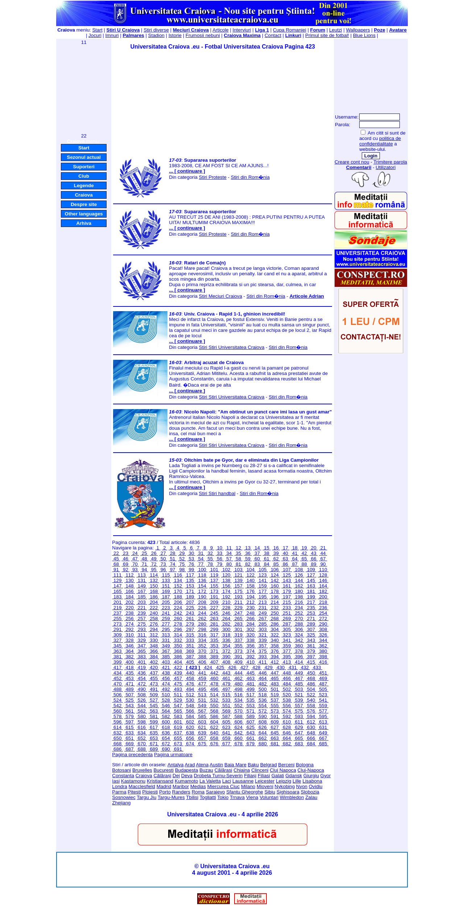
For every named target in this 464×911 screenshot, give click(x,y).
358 (274, 645)
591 (274, 716)
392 (250, 656)
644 (262, 732)
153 (190, 586)
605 (226, 722)
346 (129, 645)
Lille (297, 781)
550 (214, 705)
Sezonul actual (84, 157)
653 (153, 738)
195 (262, 596)
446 (262, 673)
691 (178, 749)
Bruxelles (142, 770)
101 (214, 569)
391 (238, 656)
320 (250, 635)
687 (129, 749)
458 (190, 678)
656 (190, 738)
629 (299, 727)
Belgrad (268, 764)
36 (248, 553)
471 (129, 684)
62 (276, 558)
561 (129, 711)
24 (135, 553)
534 (238, 700)
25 (144, 553)
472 (141, 684)
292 (129, 629)
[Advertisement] (83, 88)
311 (141, 635)
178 (274, 591)
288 (299, 624)
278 (178, 624)
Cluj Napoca (283, 770)
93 (135, 569)
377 (286, 651)
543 (129, 705)
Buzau (206, 770)
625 (250, 727)
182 (323, 591)
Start (97, 30)
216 (299, 602)
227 (214, 607)
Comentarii (359, 167)
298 (202, 629)
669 (129, 743)
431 (292, 667)
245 (214, 613)
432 (304, 667)
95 (154, 569)
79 (220, 564)
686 (117, 749)
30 (191, 553)
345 (117, 645)
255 (117, 618)
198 (299, 596)
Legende (84, 185)
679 (250, 743)
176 (250, 591)
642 (238, 732)
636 (166, 732)
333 (190, 640)
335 (214, 640)
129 (117, 580)
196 (274, 596)
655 (178, 738)
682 (286, 743)
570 (238, 711)
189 (190, 596)
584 (190, 716)
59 (248, 558)
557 (299, 705)
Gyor (325, 775)
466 (286, 678)
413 (286, 662)
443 (226, 673)
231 (262, 607)
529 (178, 700)
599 (153, 722)
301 (238, 629)
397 (311, 656)
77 (201, 564)
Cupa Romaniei (289, 30)
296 (178, 629)
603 (202, 722)
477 (202, 684)
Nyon (301, 786)
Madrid (164, 786)
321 (262, 635)
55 (210, 558)
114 (153, 575)
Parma (119, 792)
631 (323, 727)
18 (295, 548)
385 (166, 656)
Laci (226, 781)
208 (202, 602)
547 (178, 705)
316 (202, 635)
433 (316, 667)
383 (141, 656)
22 (116, 553)
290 (323, 624)
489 (129, 689)
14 (257, 548)
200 (323, 596)
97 (173, 569)
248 (250, 613)
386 (178, 656)
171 (190, 591)
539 (299, 700)
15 (266, 548)
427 (244, 667)
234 (299, 607)
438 (166, 673)
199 (311, 596)
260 (178, 618)
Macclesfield (142, 786)
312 (153, 635)
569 (226, 711)
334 (202, 640)
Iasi (116, 781)
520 (286, 694)
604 (214, 722)
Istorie (175, 35)
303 (262, 629)
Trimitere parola (390, 162)
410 (250, 662)
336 (226, 640)
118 (202, 575)
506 (117, 694)
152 (178, 586)
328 (129, 640)
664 (286, 738)
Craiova (84, 195)
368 (178, 651)
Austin (216, 764)
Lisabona (312, 781)
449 (299, 673)
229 (238, 607)
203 (141, 602)
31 (201, 553)
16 (276, 548)
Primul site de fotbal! (327, 35)
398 (323, 656)
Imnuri (112, 35)
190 (202, 596)
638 (190, 732)
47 (135, 558)
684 (311, 743)
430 (280, 667)
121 (238, 575)
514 (214, 694)
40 (285, 553)
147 (117, 586)
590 (262, 716)
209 (214, 602)
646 (286, 732)
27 (163, 553)
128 (323, 575)
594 (311, 716)
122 (250, 575)
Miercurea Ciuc (223, 786)
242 (178, 613)
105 (262, 569)
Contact (273, 35)
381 (117, 656)
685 (323, 743)
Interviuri (241, 30)
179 (286, 591)
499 (250, 689)
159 (262, 586)
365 (141, 651)
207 (190, 602)
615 (129, 727)
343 (311, 640)
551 (226, 705)
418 (129, 667)
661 (250, 738)
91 (116, 569)
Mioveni (265, 786)
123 (262, 575)
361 (311, 645)
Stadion (156, 35)
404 (178, 662)
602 (190, 722)
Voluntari (269, 797)
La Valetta (210, 781)
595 (323, 716)
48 (144, 558)
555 (274, 705)
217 (311, 602)
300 (226, 629)
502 (286, 689)
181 (311, 591)
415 (311, 662)
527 (153, 700)
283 (238, 624)
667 (323, 738)
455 (153, 678)
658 (214, 738)
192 (226, 596)
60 (257, 558)
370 (202, 651)
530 (190, 700)
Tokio (222, 797)
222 (153, 607)
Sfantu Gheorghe (244, 792)
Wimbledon (292, 797)
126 (299, 575)
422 (178, 667)
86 (285, 564)
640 (214, 732)
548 (190, 705)
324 (299, 635)
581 (153, 716)
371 (214, 651)
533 (226, 700)
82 (248, 564)
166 (129, 591)
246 (226, 613)
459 (202, 678)
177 (262, 591)
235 (311, 607)
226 (202, 607)
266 (250, 618)
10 (220, 548)
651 (129, 738)
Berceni (286, 764)
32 (210, 553)
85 (276, 564)
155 (214, 586)
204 (153, 602)
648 (311, 732)
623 (226, 727)
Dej (176, 775)
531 (202, 700)
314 (178, 635)
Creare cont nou (352, 162)
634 (141, 732)
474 (166, 684)
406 (202, 662)
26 (154, 553)
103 (238, 569)
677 (226, 743)
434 (117, 673)
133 (166, 580)
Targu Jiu (146, 797)
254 (323, 613)
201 (117, 602)
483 (274, 684)
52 (182, 558)
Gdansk (293, 775)
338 (250, 640)
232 (274, 607)
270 (299, 618)
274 (129, 624)
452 (117, 678)
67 (323, 558)
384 (153, 656)
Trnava (237, 797)
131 (141, 580)
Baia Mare (235, 764)
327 (117, 640)
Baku (253, 764)
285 (262, 624)
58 (239, 558)
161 (286, 586)
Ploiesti (150, 792)
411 (262, 662)
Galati (278, 775)
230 (250, 607)
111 (117, 575)
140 (250, 580)
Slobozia (310, 792)
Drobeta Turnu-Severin (218, 775)
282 (226, 624)
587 (226, 716)
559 (323, 705)
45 (116, 558)
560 (117, 711)
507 (129, 694)
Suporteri (84, 166)
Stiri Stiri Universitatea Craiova (232, 347)
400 (129, 662)
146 (323, 580)
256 (129, 618)
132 (153, 580)
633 (129, 732)
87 (295, 564)
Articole (220, 30)
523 (323, 694)
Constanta (123, 775)
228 (226, 607)
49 (154, 558)
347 (141, 645)
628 (286, 727)
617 (153, 727)
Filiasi (264, 775)
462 (238, 678)
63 (285, 558)
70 (135, 564)
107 (286, 569)
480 (238, 684)
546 (166, 705)
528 (166, 700)
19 (304, 548)
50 (163, 558)
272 (323, 618)
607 (250, 722)
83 (257, 564)
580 (141, 716)
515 (226, 694)
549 (202, 705)
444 (238, 673)
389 (214, 656)
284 (250, 624)
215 (286, 602)
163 (311, 586)
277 (166, 624)
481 (250, 684)
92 (125, 569)
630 (311, 727)
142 (274, 580)
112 (129, 575)
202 (129, 602)
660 (238, 738)
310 (129, 635)
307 (311, 629)
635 (153, 732)
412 (274, 662)
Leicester (264, 781)
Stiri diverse (156, 30)
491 (153, 689)
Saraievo (215, 792)
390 (226, 656)
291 (117, 629)
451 (323, 673)
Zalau (311, 797)
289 (311, 624)
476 (190, 684)
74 (173, 564)
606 (238, 722)
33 (220, 553)
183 (117, 596)
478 (214, 684)
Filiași (250, 775)
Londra (119, 786)
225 (190, 607)
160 (274, 586)
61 (266, 558)
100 (202, 569)
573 (274, 711)
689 (153, 749)
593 (299, 716)
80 (229, 564)
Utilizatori (385, 167)
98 (182, 569)
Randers (181, 792)
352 (202, 645)
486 (311, 684)
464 (262, 678)
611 (299, 722)
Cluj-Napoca (311, 770)
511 (178, 694)
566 (190, 711)
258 (153, 618)
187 (166, 596)
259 (166, 618)
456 (166, 678)
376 (274, 651)
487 (323, 684)
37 (257, 553)
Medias (198, 786)
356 (250, 645)
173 (214, 591)
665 (299, 738)
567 (202, 711)
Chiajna (241, 770)
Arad (190, 764)
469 (323, 678)
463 (250, 678)
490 (141, 689)
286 (274, 624)
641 (226, 732)
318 (226, 635)
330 (153, 640)
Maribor (181, 786)
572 (262, 711)
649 (323, 732)
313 (166, 635)
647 (299, 732)
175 (238, 591)
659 (226, 738)
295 (166, 629)
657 (202, 738)
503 (299, 689)
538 (286, 700)
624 (238, 727)
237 (117, 613)
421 (166, 667)
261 (190, 618)
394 (274, 656)
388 (202, 656)
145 (311, 580)
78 (210, 564)
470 (117, 684)
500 (262, 689)
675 (202, 743)
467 (299, 678)
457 (178, 678)
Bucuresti (163, 770)
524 (117, 700)
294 (153, 629)
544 (141, 705)
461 (226, 678)
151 (166, 586)
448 (286, 673)
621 (202, 727)
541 (323, 700)
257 (141, 618)
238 (129, 613)
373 (238, 651)
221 (141, 607)
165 (117, 591)
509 (153, 694)
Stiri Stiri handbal (217, 493)
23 (125, 553)
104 (250, 569)
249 (262, 613)
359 (286, 645)
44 (323, 553)
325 (311, 635)
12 (239, 548)
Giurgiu (311, 775)
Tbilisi (192, 797)
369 (190, 651)
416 (323, 662)
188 (178, 596)
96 (163, 569)
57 (229, 558)
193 (238, 596)
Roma (198, 792)
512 (190, 694)
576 (311, 711)
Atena (202, 764)
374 (250, 651)
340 (274, 640)
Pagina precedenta (132, 754)
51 (173, 558)
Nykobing (285, 786)
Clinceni (259, 770)
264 (226, 618)
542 (117, 705)
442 (214, 673)
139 (238, 580)
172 (202, 591)
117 (190, 575)
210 (226, 602)
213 (262, 602)
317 (214, 635)
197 (286, 596)
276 (153, 624)
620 (190, 727)
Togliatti (208, 797)
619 (178, 727)
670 (141, 743)
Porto (165, 792)
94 (144, 569)
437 (153, 673)
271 (311, 618)
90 (323, 564)
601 (178, 722)
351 (190, 645)
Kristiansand (160, 781)
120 (226, 575)
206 (178, 602)
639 (202, 732)
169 (166, 591)
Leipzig (283, 781)
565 (178, 711)
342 (299, 640)
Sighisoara (288, 792)
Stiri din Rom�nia (250, 177)
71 (144, 564)
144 (299, 580)
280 (202, 624)
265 (238, 618)
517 (250, 694)
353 (214, 645)
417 (117, 667)
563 (153, 711)
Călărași (162, 775)
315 (190, 635)
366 (153, 651)
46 (125, 558)
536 (262, 700)
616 (141, 727)
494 (190, 689)
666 (311, 738)
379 (311, 651)
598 (141, 722)
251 (286, 613)
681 (274, 743)
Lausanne (243, 781)
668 (117, 743)
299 (214, 629)
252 (299, 613)
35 (239, 553)
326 (323, 635)
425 (220, 667)
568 (214, 711)
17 (285, 548)
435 (129, 673)
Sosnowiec (123, 797)
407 (214, 662)
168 (153, 591)
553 (250, 705)
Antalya (175, 764)
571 (250, 711)
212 (250, 602)
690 (166, 749)
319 (238, 635)
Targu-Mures (171, 797)
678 (238, 743)
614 (117, 727)
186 (153, 596)
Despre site (84, 204)
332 (178, 640)
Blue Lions (364, 35)
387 (190, 656)
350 (178, 645)
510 (166, 694)
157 (238, 586)
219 (117, 607)
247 (238, 613)
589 (250, 716)
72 (154, 564)
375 (262, 651)
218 (323, 602)
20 (314, 548)
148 (129, 586)
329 (141, 640)
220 (129, 607)
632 (117, 732)
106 (274, 569)
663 (274, 738)
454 (141, 678)
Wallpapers (358, 30)
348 (153, 645)
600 (166, 722)
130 (129, 580)
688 (141, 749)
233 (286, 607)
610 (286, 722)
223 (166, 607)
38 (266, 553)
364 (129, 651)
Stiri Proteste (213, 177)
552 (238, 705)
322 (274, 635)
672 (166, 743)
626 (262, 727)
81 (239, 564)
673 (178, 743)
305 (286, 629)
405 (190, 662)
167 (141, 591)
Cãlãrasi (223, 770)
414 (299, 662)
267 (262, 618)
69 (125, 564)
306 (299, 629)
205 (166, 602)
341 (286, 640)
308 (323, 629)
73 (163, 564)
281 (214, 624)
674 (190, 743)
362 (323, 645)
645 (274, 732)
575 (299, 711)
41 (295, 553)
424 (208, 667)
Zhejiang (121, 802)
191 (214, 596)
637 (178, 732)
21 (323, 548)
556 (286, 705)
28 (173, 553)
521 (299, 694)
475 (178, 684)
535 (250, 700)
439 (178, 673)
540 (311, 700)
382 (129, 656)
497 (226, 689)
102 (226, 569)
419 (141, 667)
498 (238, 689)
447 (274, 673)
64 (295, 558)
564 (166, 711)
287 (286, 624)
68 (116, 564)
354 (226, 645)
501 (274, 689)
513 (202, 694)
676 (214, 743)
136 (202, 580)
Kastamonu (133, 781)
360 (299, 645)
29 (182, 553)
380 (323, 651)
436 (141, 673)
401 (141, 662)
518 (262, 694)
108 (299, 569)
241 (166, 613)
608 (262, 722)
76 (191, 564)
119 (214, 575)
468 (311, 678)
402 (153, 662)
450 (311, 673)
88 (304, 564)
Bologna (305, 764)
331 (166, 640)
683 (299, 743)
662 (262, 738)
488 (117, 689)
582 (166, 716)
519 (274, 694)
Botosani (121, 770)
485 (299, 684)
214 (274, 602)
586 (214, 716)
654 (166, 738)
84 (266, 564)
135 (190, 580)
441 (202, 673)
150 (153, 586)
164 (323, 586)
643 (250, 732)
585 (202, 716)
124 (274, 575)
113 (141, 575)
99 (191, 569)
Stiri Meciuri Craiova (220, 296)
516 (238, 694)
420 (153, 667)
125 (286, 575)
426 (232, 667)
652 (141, 738)
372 (226, 651)
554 (262, 705)
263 (214, 618)
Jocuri (95, 35)
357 (262, 645)
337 (238, 640)
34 (229, 553)
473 (153, 684)
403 (166, 662)
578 (117, 716)
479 (226, 684)
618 (166, 727)
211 (238, 602)
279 (190, 624)
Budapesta (186, 770)
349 (166, 645)
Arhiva (83, 223)
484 (286, 684)
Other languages (84, 214)
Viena (252, 797)
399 (117, 662)
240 (153, 613)
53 (191, 558)
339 (262, 640)
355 (238, 645)
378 (299, 651)
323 (286, 635)
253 (311, 613)
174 (226, 591)
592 (286, 716)
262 (202, 618)
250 (274, 613)
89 (314, 564)
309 (117, 635)
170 (178, 591)
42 (304, 553)
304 (274, 629)
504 (311, 689)
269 (286, 618)
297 (190, 629)
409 (238, 662)
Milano (248, 786)
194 (250, 596)
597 (129, 722)
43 (314, 553)
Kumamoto (186, 781)
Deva (186, 775)
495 (202, 689)
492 (166, 689)
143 (286, 580)
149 (141, 586)
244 (202, 613)
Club (83, 176)
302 (250, 629)
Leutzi (335, 30)
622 (214, 727)
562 (141, 711)
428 (256, 667)
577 (323, 711)
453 (129, 678)
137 (214, 580)
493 (178, 689)
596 (117, 722)
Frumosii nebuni (203, 35)
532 (214, 700)
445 (250, 673)
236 (323, 607)
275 (141, 624)
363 (117, 651)
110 (323, 569)
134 (178, 580)
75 (182, 564)
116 (178, 575)
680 (262, 743)
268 (274, 618)
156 (226, 586)
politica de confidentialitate (380, 141)
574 (286, 711)
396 (299, 656)
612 (311, 722)
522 (311, 694)
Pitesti (134, 792)
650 (117, 738)
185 (141, 596)
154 (202, 586)
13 (248, 548)
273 (117, 624)
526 (141, 700)
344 (323, 640)
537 (274, 700)
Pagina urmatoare (173, 754)
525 (129, 700)
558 (311, 705)
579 (129, 716)
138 (226, 580)
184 (129, 596)
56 (220, 558)
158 (250, 586)
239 (141, 613)
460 (214, 678)
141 (262, 580)
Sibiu (269, 792)
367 (166, 651)
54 (201, 558)
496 (214, 689)
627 (274, 727)
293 (141, 629)
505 (323, 689)
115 (166, 575)
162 (299, 586)
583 (178, 716)
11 (229, 548)
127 (311, 575)
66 (314, 558)
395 (286, 656)
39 (276, 553)
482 (262, 684)
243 (190, 613)
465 (274, 678)
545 (153, 705)
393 (262, 656)
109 (311, 569)
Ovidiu (316, 786)
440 (190, 673)
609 (274, 722)
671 (153, 743)
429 (268, 667)
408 (226, 662)
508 (141, 694)
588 (238, 716)
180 (299, 591)
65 (304, 558)
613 (323, 722)
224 (178, 607)
